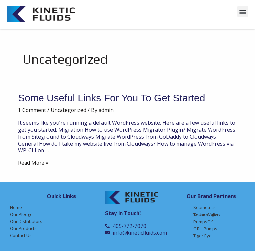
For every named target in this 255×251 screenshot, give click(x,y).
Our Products (23, 228)
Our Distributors (26, 221)
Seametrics (204, 207)
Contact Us (21, 235)
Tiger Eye (202, 236)
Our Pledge (21, 214)
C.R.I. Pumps (205, 229)
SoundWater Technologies (206, 214)
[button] (242, 11)
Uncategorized (69, 110)
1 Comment (32, 110)
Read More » (33, 162)
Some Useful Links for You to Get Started (111, 97)
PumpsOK (203, 222)
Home (16, 207)
